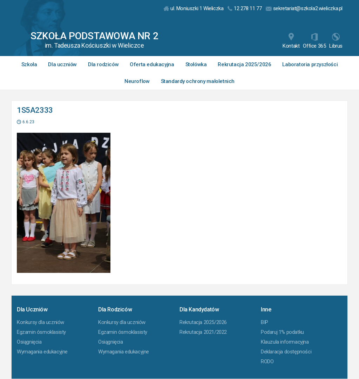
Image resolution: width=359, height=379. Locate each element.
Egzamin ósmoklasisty (41, 332)
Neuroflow (136, 81)
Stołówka (196, 64)
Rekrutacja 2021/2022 (203, 332)
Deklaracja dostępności (286, 352)
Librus (336, 41)
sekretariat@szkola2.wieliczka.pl (304, 8)
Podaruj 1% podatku (282, 332)
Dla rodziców (103, 64)
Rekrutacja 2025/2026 (244, 64)
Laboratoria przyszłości (310, 64)
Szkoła (29, 64)
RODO (267, 361)
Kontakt (291, 41)
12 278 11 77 (245, 8)
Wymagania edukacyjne (42, 352)
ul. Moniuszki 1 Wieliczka (193, 8)
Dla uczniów (62, 64)
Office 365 (314, 41)
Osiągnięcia (29, 342)
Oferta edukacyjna (152, 64)
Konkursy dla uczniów (40, 322)
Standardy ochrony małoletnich (198, 81)
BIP (264, 322)
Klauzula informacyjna (285, 342)
